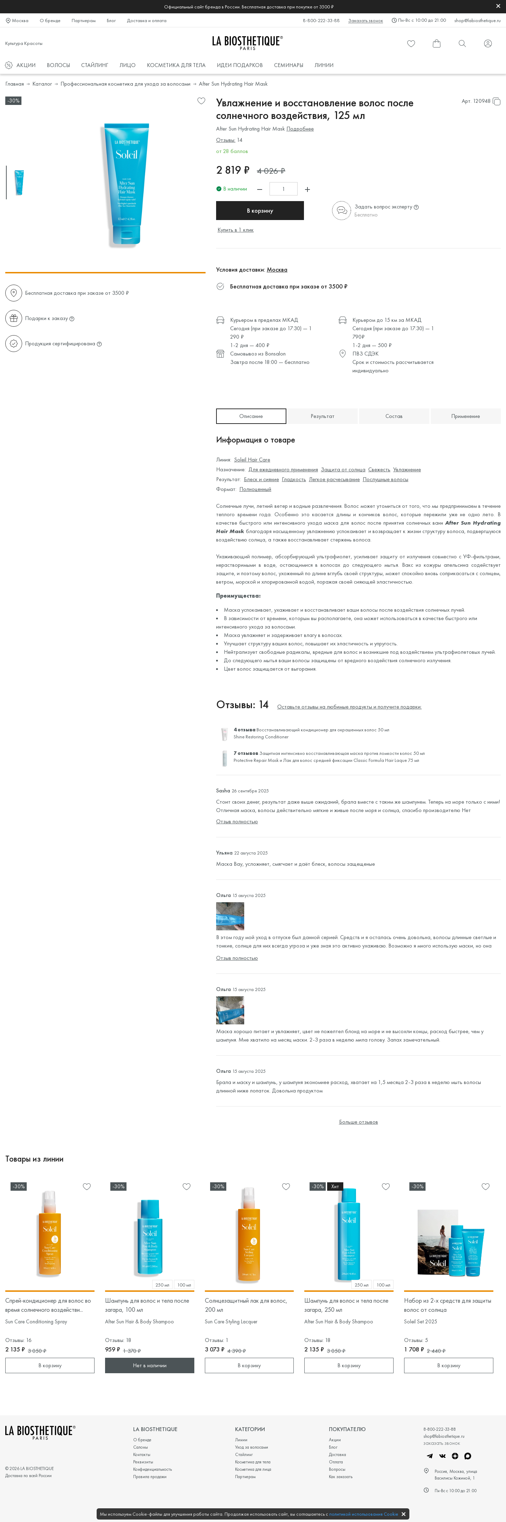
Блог (111, 20)
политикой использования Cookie (363, 1514)
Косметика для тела (253, 1462)
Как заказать (340, 1477)
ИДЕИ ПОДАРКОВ (240, 65)
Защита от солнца (343, 469)
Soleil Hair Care (252, 459)
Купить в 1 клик (236, 229)
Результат (323, 416)
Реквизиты (143, 1462)
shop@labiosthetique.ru (477, 20)
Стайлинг (244, 1454)
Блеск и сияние (261, 479)
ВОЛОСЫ (58, 65)
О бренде (50, 20)
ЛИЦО (127, 65)
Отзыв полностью (237, 821)
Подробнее (300, 128)
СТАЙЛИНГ (94, 65)
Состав (394, 416)
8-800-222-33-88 (321, 20)
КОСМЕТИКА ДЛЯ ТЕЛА (176, 65)
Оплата (336, 1462)
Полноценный (255, 489)
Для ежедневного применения (283, 469)
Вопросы (337, 1469)
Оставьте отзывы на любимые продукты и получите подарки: (349, 706)
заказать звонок (441, 1443)
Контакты (141, 1454)
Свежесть (379, 469)
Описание (251, 416)
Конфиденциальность (152, 1469)
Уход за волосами (251, 1447)
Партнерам (84, 20)
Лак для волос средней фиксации (317, 760)
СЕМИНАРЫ (288, 65)
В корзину (260, 210)
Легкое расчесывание (334, 479)
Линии (241, 1440)
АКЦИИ (26, 65)
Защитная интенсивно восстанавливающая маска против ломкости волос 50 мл (342, 753)
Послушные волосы (385, 479)
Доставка (337, 1454)
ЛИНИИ (323, 65)
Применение (465, 416)
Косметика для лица (253, 1469)
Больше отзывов (358, 1121)
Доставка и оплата (147, 20)
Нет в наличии (150, 1365)
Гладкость (294, 479)
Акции (335, 1440)
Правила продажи (150, 1477)
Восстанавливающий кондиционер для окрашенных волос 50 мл (323, 729)
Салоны (140, 1447)
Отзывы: (225, 140)
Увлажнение (407, 469)
